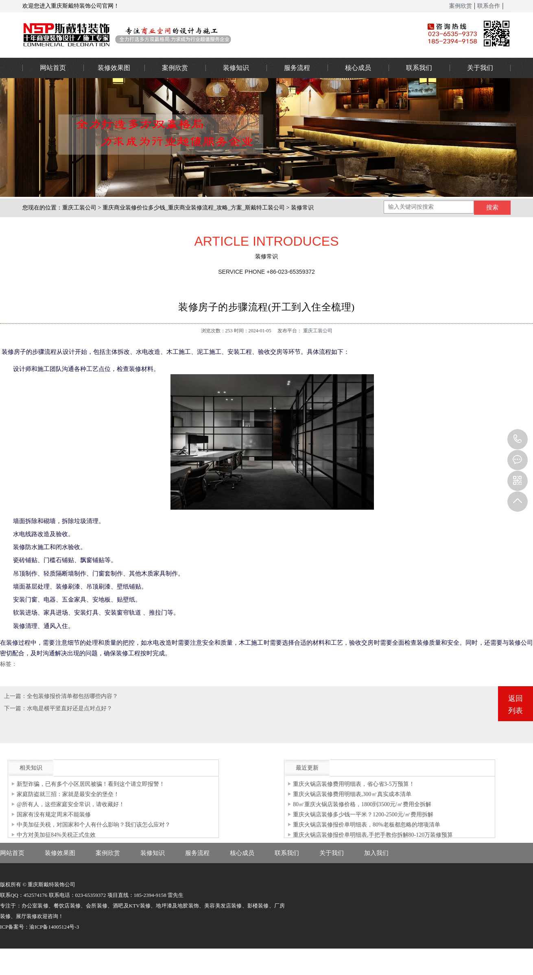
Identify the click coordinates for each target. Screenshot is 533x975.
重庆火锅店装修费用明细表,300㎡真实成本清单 (352, 794)
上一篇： (15, 696)
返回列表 (515, 704)
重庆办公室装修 (211, 34)
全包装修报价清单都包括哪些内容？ (72, 696)
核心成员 (358, 67)
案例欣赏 (460, 6)
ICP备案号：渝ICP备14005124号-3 (39, 927)
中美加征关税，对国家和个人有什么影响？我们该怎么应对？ (93, 825)
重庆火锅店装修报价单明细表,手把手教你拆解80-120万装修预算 (373, 835)
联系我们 (419, 67)
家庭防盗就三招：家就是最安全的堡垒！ (68, 794)
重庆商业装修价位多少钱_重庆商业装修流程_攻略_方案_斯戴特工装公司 (194, 208)
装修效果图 (114, 67)
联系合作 (488, 6)
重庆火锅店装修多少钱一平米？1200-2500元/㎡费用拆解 (363, 814)
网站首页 (53, 67)
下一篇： (15, 708)
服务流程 (297, 67)
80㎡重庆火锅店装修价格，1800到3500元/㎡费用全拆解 (362, 804)
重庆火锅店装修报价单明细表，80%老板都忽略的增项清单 (366, 825)
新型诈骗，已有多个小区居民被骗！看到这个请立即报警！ (91, 784)
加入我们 (376, 853)
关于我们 (480, 67)
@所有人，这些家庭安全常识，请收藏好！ (71, 804)
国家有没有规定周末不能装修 (54, 814)
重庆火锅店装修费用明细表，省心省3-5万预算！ (354, 784)
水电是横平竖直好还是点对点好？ (69, 708)
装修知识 (236, 67)
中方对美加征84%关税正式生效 (56, 835)
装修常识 (302, 208)
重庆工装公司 (79, 208)
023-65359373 (517, 439)
